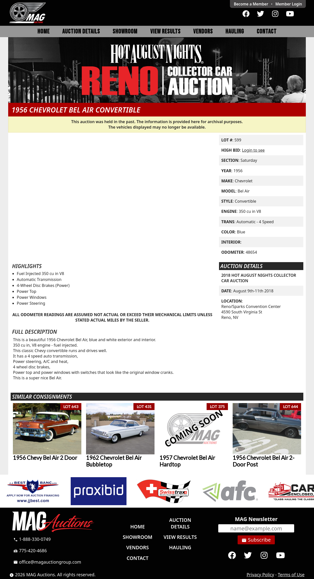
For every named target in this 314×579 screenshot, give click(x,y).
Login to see (253, 150)
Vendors (203, 31)
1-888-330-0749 (32, 539)
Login (288, 3)
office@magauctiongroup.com (47, 562)
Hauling (234, 31)
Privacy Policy (260, 575)
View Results (165, 31)
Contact (267, 31)
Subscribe (256, 539)
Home (43, 31)
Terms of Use (291, 575)
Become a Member (251, 3)
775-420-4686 (30, 550)
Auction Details (81, 31)
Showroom (125, 31)
